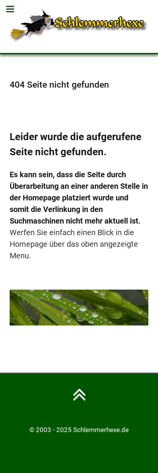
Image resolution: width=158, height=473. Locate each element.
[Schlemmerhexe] (79, 26)
